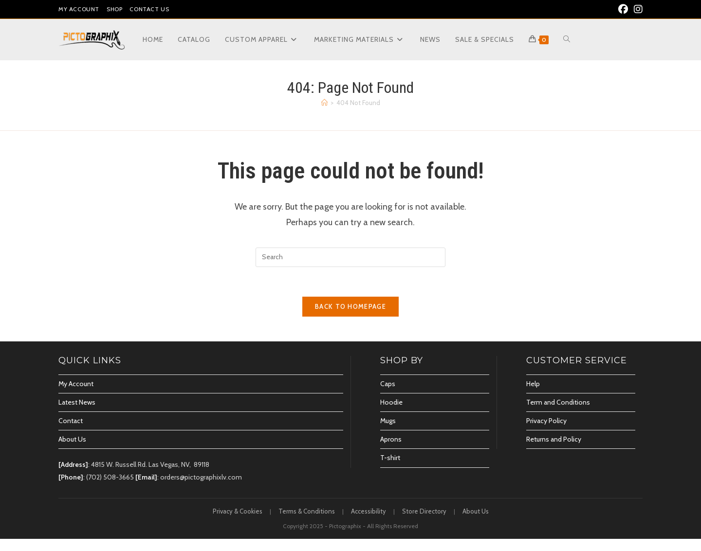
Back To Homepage (350, 306)
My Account (78, 9)
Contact (70, 420)
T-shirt (390, 457)
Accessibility (368, 511)
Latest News (76, 402)
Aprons (391, 439)
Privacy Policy (546, 420)
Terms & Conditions (306, 511)
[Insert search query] (350, 257)
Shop (114, 9)
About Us (72, 439)
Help (533, 383)
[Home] (324, 103)
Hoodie (391, 402)
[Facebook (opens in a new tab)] (623, 9)
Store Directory (424, 511)
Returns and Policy (553, 439)
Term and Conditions (558, 402)
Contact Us (149, 9)
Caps (387, 383)
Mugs (388, 420)
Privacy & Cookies (237, 511)
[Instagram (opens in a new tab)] (637, 9)
